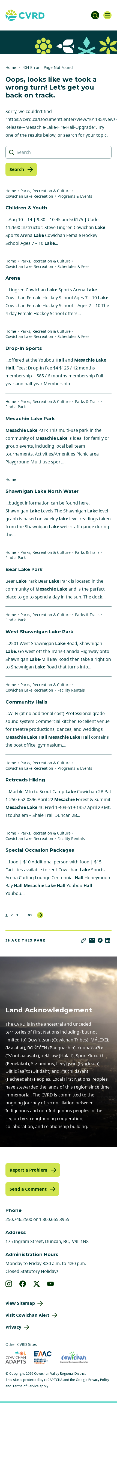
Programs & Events (75, 196)
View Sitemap (20, 1303)
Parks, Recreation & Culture (45, 190)
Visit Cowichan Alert (27, 1315)
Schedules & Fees (73, 266)
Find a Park (15, 406)
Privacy (13, 1327)
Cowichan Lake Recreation (29, 196)
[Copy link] (84, 940)
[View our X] (36, 1284)
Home (10, 67)
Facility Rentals (71, 690)
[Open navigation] (107, 15)
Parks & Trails (87, 401)
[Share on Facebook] (100, 940)
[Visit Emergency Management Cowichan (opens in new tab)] (43, 1357)
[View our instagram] (8, 1284)
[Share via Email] (92, 940)
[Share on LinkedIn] (108, 940)
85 (30, 915)
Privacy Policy (98, 1379)
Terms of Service (25, 1386)
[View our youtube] (50, 1284)
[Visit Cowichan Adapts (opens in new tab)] (15, 1357)
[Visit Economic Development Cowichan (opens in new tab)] (74, 1357)
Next (40, 915)
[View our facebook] (22, 1284)
